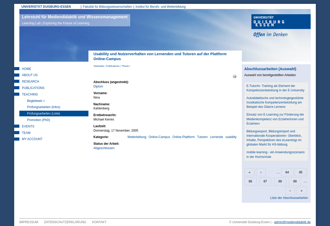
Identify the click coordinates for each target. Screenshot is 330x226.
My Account (32, 139)
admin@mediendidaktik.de (292, 222)
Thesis (125, 65)
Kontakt (99, 222)
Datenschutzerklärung (65, 222)
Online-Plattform (183, 137)
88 (280, 181)
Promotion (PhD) (38, 120)
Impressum (28, 222)
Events (28, 126)
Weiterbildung (136, 137)
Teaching (30, 94)
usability (230, 137)
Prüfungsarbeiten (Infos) (43, 107)
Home (26, 69)
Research (30, 81)
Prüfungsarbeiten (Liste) (43, 113)
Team (26, 133)
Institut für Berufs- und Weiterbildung (161, 7)
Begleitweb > (36, 101)
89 (294, 181)
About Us (30, 75)
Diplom (98, 86)
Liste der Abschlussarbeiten (289, 198)
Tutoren (202, 137)
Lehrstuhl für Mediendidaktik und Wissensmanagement (75, 20)
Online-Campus (159, 137)
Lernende (216, 137)
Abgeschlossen (104, 148)
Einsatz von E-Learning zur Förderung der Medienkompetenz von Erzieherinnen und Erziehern (275, 119)
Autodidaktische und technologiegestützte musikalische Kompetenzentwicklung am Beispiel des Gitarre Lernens (275, 102)
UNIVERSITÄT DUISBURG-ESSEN (46, 7)
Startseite (99, 65)
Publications (113, 65)
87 (265, 181)
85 (300, 172)
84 (287, 172)
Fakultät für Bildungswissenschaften (107, 7)
